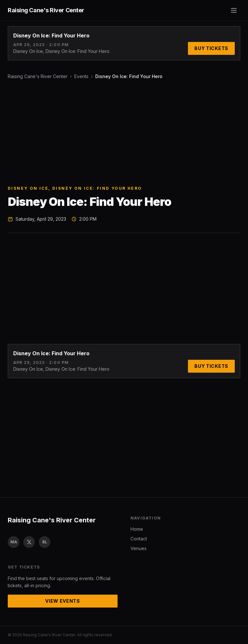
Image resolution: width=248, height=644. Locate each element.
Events (81, 76)
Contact (138, 538)
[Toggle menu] (233, 10)
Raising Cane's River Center (37, 76)
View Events (62, 601)
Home (136, 529)
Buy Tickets (211, 48)
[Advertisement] (124, 132)
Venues (138, 548)
